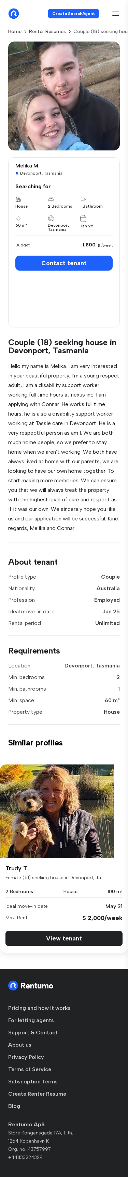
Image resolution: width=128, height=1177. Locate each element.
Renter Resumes (47, 31)
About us (19, 1045)
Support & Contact (33, 1032)
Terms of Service (29, 1069)
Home (15, 31)
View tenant (64, 938)
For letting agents (31, 1020)
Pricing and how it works (39, 1008)
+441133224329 (25, 1157)
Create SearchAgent (73, 13)
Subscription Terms (33, 1081)
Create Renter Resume (37, 1094)
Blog (14, 1106)
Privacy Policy (26, 1057)
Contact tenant (64, 263)
